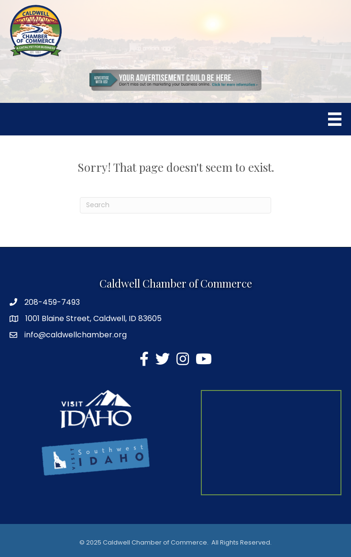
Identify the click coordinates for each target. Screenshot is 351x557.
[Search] (175, 205)
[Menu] (334, 119)
